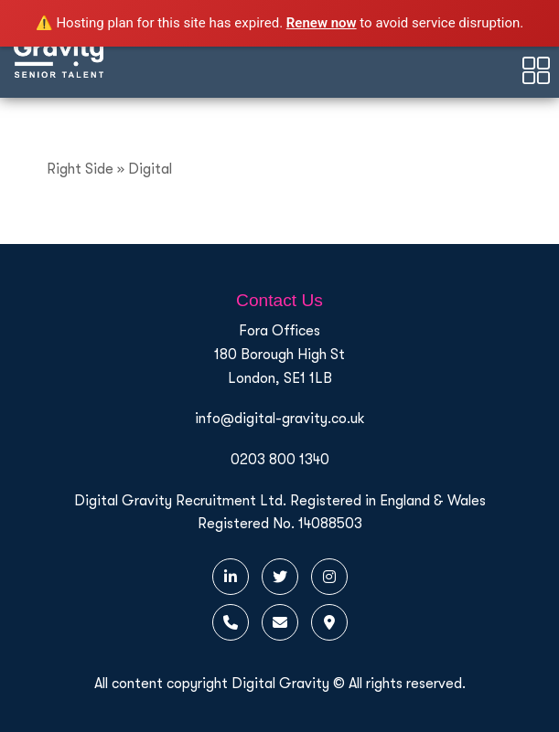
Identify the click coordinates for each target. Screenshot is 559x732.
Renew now (321, 23)
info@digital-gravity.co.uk (280, 418)
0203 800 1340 (280, 459)
